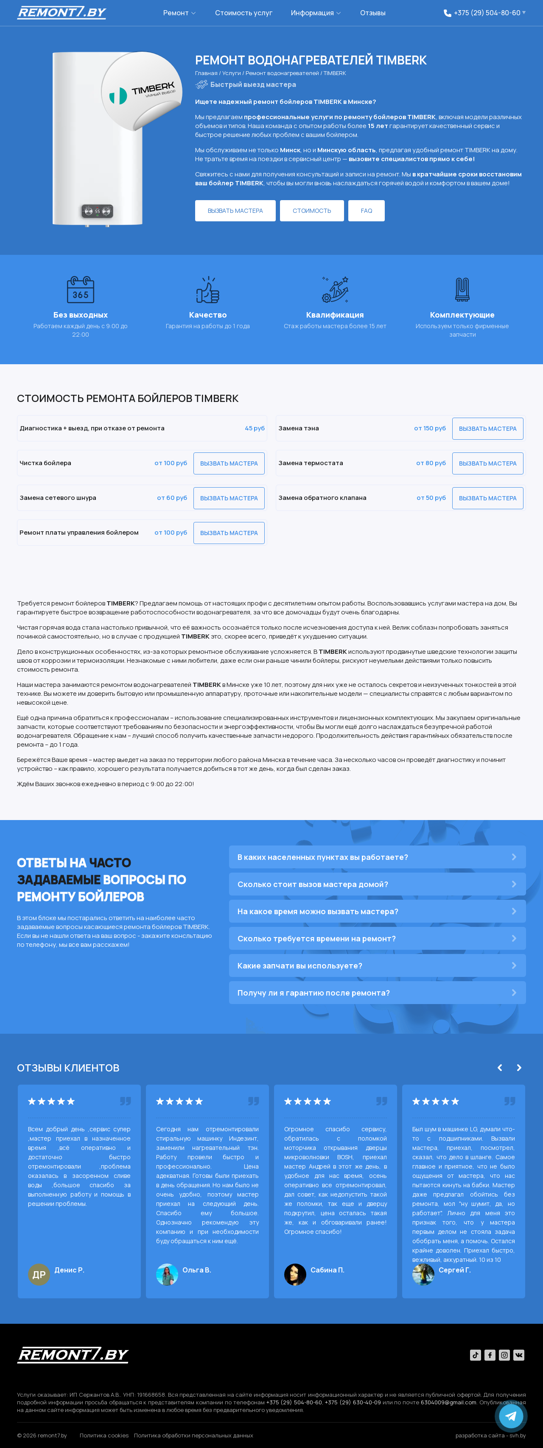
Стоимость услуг (243, 12)
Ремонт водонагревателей (283, 73)
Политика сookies (104, 1435)
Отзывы (373, 12)
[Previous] (499, 1067)
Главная (207, 73)
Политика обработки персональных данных (193, 1435)
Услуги (232, 73)
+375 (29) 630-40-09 (353, 1402)
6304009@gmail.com (448, 1402)
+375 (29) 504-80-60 (294, 1402)
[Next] (519, 1067)
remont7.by (52, 1435)
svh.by (517, 1435)
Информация (312, 12)
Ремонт (176, 12)
